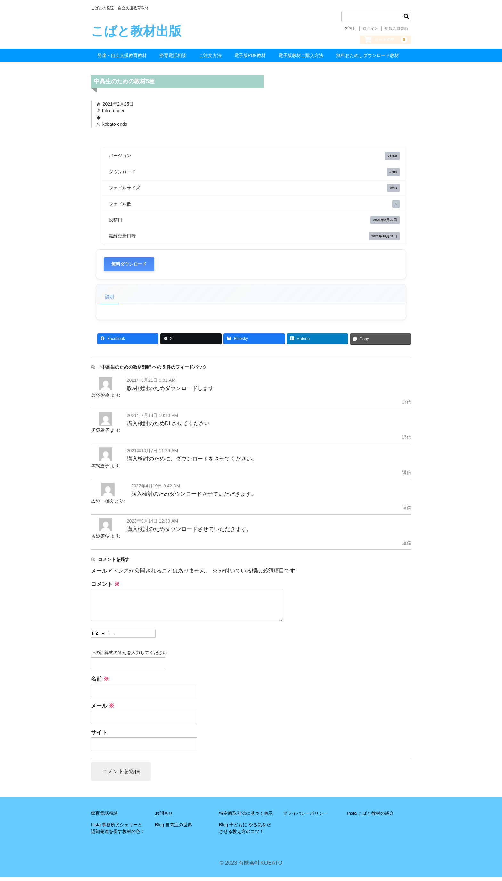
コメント (105, 587)
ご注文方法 (210, 58)
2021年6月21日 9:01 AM (151, 383)
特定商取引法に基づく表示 (246, 817)
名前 (100, 682)
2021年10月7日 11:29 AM (152, 453)
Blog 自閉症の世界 (173, 828)
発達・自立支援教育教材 (122, 58)
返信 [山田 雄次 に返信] (406, 510)
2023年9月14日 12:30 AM (152, 524)
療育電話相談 (172, 58)
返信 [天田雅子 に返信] (406, 440)
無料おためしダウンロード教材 (367, 58)
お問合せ (164, 817)
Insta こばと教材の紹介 (370, 817)
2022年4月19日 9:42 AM (155, 489)
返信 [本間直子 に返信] (406, 475)
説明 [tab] (109, 299)
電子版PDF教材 (250, 58)
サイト (99, 736)
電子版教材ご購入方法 (301, 58)
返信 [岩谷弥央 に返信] (406, 405)
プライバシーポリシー (305, 817)
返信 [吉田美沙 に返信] (406, 546)
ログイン (370, 28)
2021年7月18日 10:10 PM (152, 418)
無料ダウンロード (129, 267)
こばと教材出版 (136, 31)
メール (102, 709)
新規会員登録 (396, 28)
